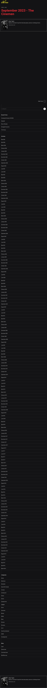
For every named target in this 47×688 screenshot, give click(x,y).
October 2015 (4, 512)
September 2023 (4, 233)
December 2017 (4, 436)
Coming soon (3, 592)
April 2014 (3, 565)
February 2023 (4, 254)
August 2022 (3, 271)
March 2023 (3, 251)
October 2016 (4, 477)
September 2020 (4, 339)
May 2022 (3, 280)
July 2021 (3, 309)
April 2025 (3, 177)
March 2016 (3, 497)
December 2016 (4, 471)
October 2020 (4, 336)
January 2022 (4, 292)
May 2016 (3, 492)
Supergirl (3, 121)
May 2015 (3, 527)
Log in (2, 646)
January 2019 (4, 398)
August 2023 (3, 236)
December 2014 (4, 542)
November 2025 (4, 157)
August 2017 (3, 448)
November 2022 (4, 262)
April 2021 (3, 318)
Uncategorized (4, 636)
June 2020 (3, 348)
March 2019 (3, 392)
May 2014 (3, 562)
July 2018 (3, 415)
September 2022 (4, 268)
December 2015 (4, 506)
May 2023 (3, 245)
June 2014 (3, 559)
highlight (3, 604)
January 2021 (4, 327)
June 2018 (3, 418)
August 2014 (3, 553)
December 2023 (4, 224)
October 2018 (4, 406)
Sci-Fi (2, 628)
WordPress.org (4, 655)
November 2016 (4, 474)
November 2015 (4, 509)
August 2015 (3, 518)
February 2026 (4, 148)
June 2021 (3, 312)
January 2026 (4, 151)
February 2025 (4, 183)
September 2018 (4, 409)
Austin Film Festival (5, 586)
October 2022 (4, 265)
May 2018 (3, 421)
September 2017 (4, 445)
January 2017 (4, 468)
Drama (2, 595)
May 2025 (3, 174)
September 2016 (4, 480)
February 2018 (4, 430)
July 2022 (3, 274)
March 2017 (3, 462)
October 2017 (4, 442)
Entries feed (3, 649)
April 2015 (3, 530)
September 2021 (4, 304)
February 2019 (4, 395)
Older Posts (40, 101)
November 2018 (4, 403)
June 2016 (3, 489)
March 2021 (3, 321)
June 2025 (3, 171)
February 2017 (4, 465)
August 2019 (3, 377)
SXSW (2, 633)
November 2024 (4, 192)
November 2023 (4, 227)
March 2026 (3, 145)
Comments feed (4, 652)
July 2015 (3, 521)
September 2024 (4, 198)
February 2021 (4, 324)
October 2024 (4, 195)
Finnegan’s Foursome (5, 126)
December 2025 (4, 154)
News (2, 619)
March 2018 (3, 427)
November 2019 (4, 368)
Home (2, 7)
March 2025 (3, 180)
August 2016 (3, 483)
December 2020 (4, 330)
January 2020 (4, 362)
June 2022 (3, 277)
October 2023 (4, 230)
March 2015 (3, 533)
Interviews (3, 610)
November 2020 (4, 333)
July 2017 (3, 450)
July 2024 (3, 204)
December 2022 (4, 259)
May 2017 (3, 456)
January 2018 (4, 433)
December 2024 (4, 189)
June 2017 (3, 453)
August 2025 (3, 165)
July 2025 (3, 168)
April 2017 (3, 459)
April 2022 (3, 283)
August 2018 (3, 412)
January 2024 (4, 221)
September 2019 (4, 374)
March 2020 (3, 356)
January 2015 (4, 539)
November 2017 (4, 439)
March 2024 (3, 215)
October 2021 (4, 301)
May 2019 (3, 386)
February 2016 (4, 500)
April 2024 (3, 212)
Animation (3, 584)
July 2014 (3, 556)
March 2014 (3, 568)
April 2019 (3, 389)
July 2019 (3, 380)
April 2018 (3, 424)
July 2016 (3, 486)
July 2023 (3, 239)
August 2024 (3, 201)
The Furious (3, 129)
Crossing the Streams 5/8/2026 (7, 118)
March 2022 (3, 286)
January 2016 (4, 503)
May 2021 (3, 315)
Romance (3, 625)
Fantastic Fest (4, 601)
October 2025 (4, 160)
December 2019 (4, 365)
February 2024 (4, 218)
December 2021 (4, 295)
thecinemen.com (12, 681)
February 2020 (4, 359)
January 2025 (4, 186)
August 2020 (3, 342)
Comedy (3, 589)
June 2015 (3, 524)
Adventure (3, 581)
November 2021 (4, 298)
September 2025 (4, 162)
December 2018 (4, 401)
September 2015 (4, 515)
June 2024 (3, 207)
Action (2, 578)
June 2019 (3, 383)
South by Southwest (5, 631)
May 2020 (3, 351)
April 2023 (3, 248)
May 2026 (3, 139)
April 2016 (3, 495)
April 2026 (3, 142)
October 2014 (4, 547)
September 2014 (4, 550)
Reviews (3, 622)
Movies (2, 613)
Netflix (2, 616)
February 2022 (4, 289)
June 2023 (3, 242)
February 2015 (4, 536)
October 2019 (4, 371)
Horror (2, 607)
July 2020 (3, 345)
